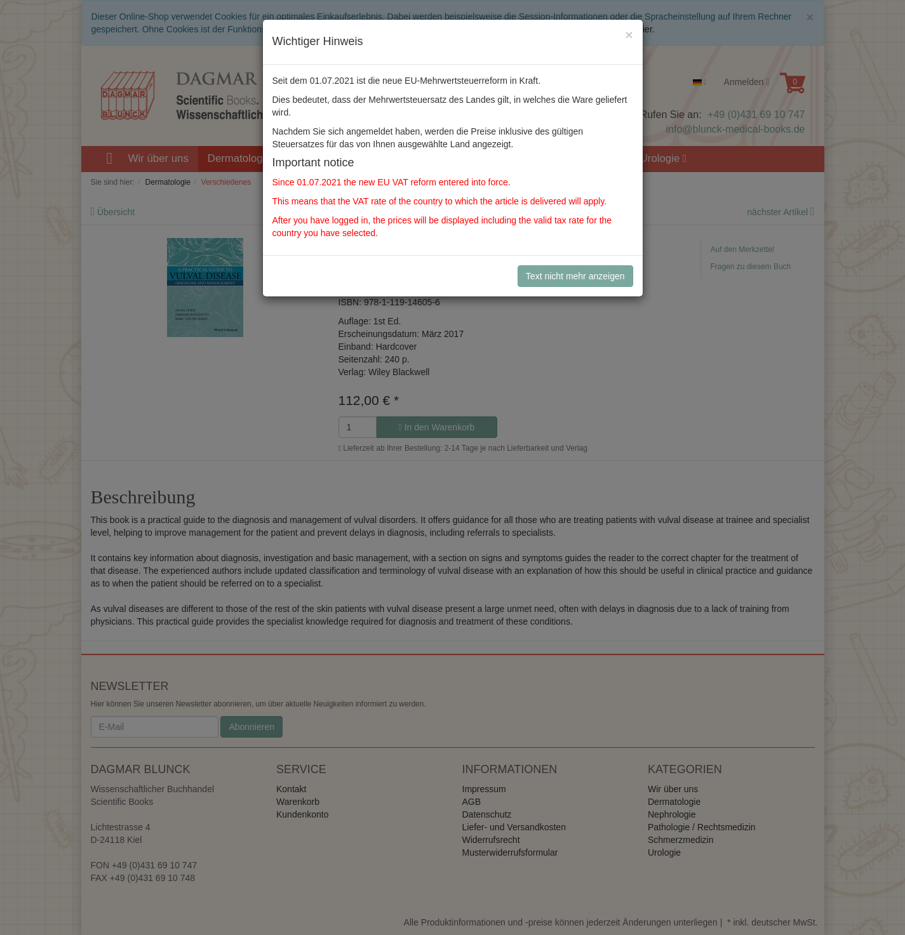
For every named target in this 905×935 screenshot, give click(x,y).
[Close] (629, 34)
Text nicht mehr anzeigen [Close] (575, 276)
